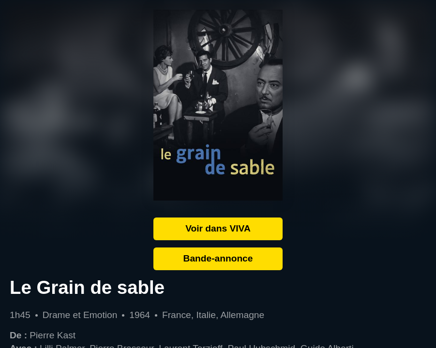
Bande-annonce (218, 258)
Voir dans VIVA (218, 228)
